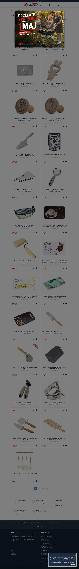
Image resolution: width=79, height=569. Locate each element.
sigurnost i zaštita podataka (55, 562)
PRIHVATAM (72, 564)
